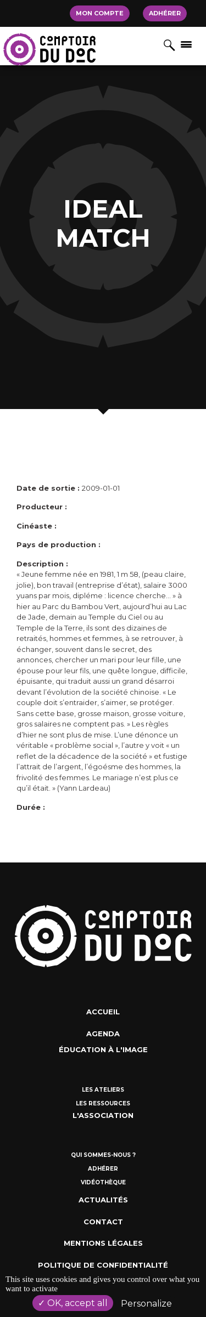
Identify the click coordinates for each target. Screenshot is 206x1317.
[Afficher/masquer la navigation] (186, 44)
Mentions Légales (103, 1243)
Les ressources (103, 1103)
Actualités (103, 1199)
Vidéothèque (103, 1182)
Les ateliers (103, 1089)
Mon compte (100, 13)
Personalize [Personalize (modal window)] (146, 1303)
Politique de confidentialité (103, 1265)
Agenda (103, 1033)
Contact (103, 1221)
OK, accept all (73, 1303)
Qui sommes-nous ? (103, 1155)
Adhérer (165, 13)
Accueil (103, 1011)
